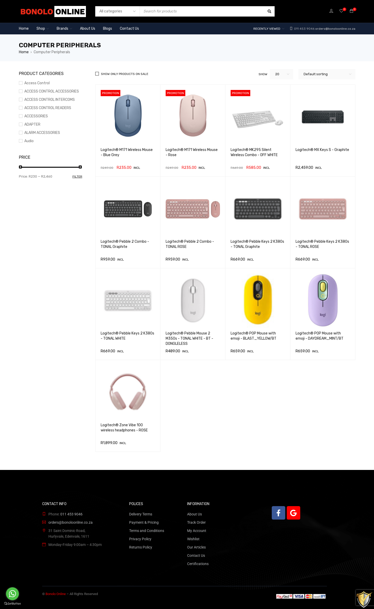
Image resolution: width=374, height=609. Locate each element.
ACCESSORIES (36, 116)
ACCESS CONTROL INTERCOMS (49, 99)
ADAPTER (32, 124)
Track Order (196, 522)
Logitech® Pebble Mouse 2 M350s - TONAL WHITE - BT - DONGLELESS (189, 338)
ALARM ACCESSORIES (42, 133)
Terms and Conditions (146, 531)
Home (24, 52)
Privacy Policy (140, 539)
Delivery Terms (140, 514)
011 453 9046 (303, 29)
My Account (196, 531)
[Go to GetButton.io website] (12, 603)
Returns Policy (140, 547)
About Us (194, 514)
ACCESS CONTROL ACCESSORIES (51, 91)
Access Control (37, 83)
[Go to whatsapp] (12, 593)
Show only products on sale (124, 74)
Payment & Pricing (144, 522)
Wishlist (193, 539)
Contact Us (196, 555)
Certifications (198, 564)
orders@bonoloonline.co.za (335, 29)
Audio (29, 141)
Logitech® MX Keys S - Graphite (322, 150)
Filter (77, 176)
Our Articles (196, 547)
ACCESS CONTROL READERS (47, 108)
